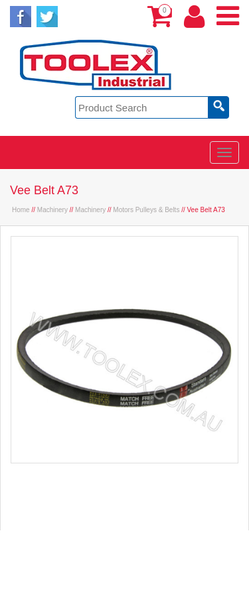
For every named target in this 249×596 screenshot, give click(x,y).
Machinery (52, 209)
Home (21, 209)
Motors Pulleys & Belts (146, 209)
